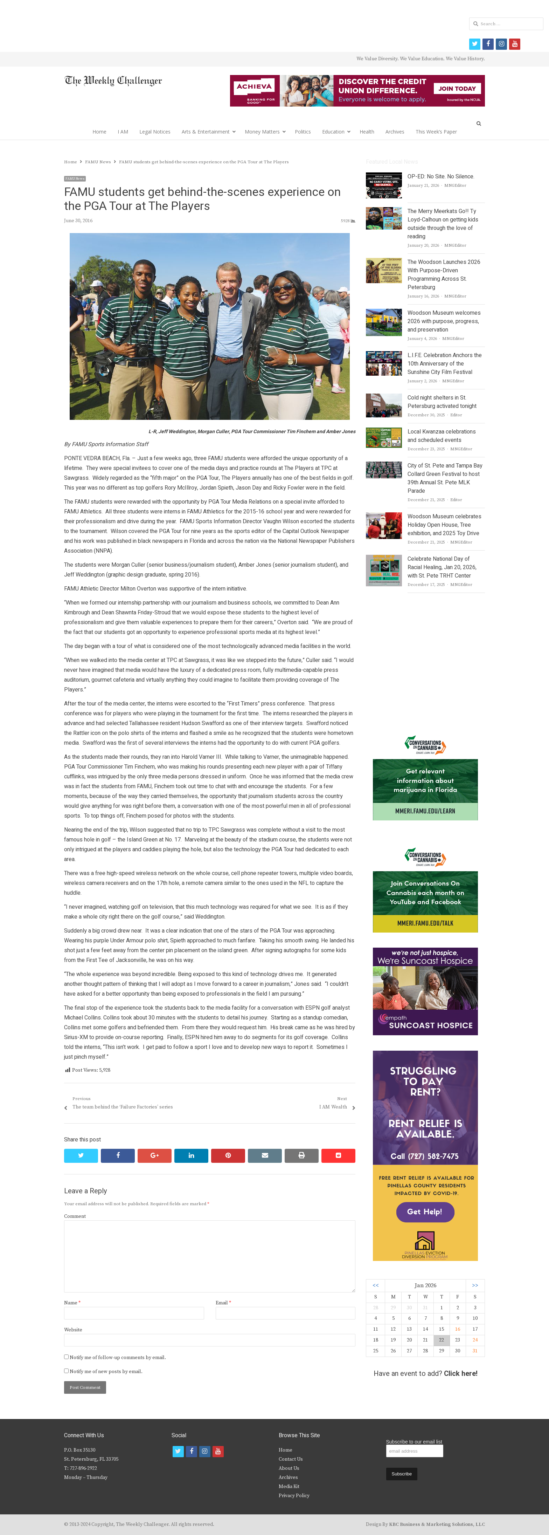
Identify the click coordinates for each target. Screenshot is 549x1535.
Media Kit (289, 1486)
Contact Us (291, 1459)
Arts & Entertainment (206, 131)
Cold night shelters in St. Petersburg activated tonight (442, 402)
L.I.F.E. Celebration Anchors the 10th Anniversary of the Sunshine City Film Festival (445, 363)
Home (99, 131)
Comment (75, 1216)
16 (457, 1329)
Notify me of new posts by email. (106, 1372)
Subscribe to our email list (414, 1442)
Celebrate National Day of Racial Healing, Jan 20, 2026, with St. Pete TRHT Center (442, 567)
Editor (456, 415)
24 (475, 1340)
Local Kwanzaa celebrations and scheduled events (442, 436)
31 (475, 1351)
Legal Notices (155, 131)
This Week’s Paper (436, 131)
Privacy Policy (294, 1496)
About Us (289, 1468)
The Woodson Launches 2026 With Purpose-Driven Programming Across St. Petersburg (444, 275)
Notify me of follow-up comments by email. (118, 1358)
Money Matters (262, 131)
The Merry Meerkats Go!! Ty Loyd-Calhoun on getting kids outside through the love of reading (443, 224)
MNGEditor (455, 185)
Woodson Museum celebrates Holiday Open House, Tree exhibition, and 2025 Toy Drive (444, 525)
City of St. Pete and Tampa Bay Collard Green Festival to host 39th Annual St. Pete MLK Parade (445, 478)
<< (376, 1285)
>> (475, 1285)
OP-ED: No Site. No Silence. (441, 176)
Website (73, 1330)
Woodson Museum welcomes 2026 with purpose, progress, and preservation (444, 321)
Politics (303, 131)
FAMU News (74, 179)
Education (333, 131)
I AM (123, 131)
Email (223, 1303)
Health (367, 131)
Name (72, 1303)
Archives (394, 131)
